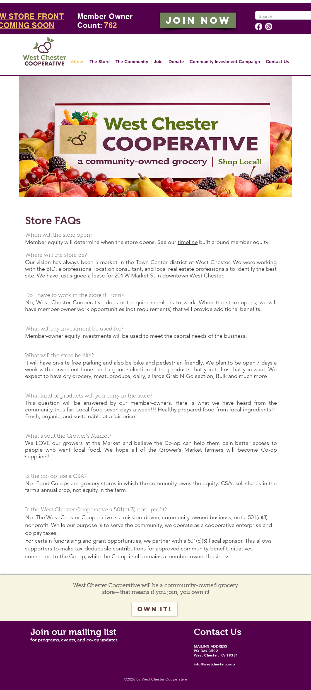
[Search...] (284, 16)
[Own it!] (154, 609)
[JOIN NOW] (198, 20)
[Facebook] (258, 26)
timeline (188, 242)
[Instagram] (268, 26)
